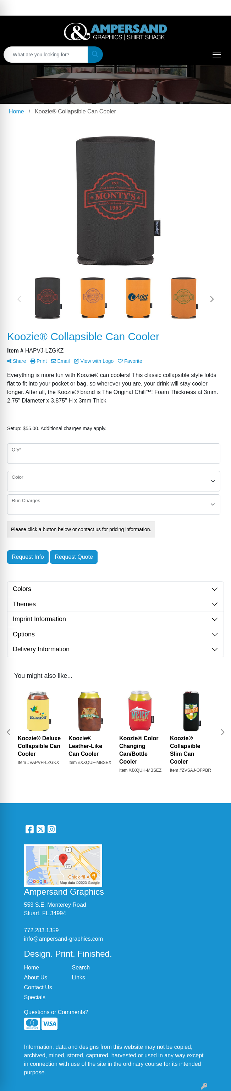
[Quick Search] (46, 54)
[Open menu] (217, 54)
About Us (36, 977)
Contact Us (38, 987)
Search (81, 968)
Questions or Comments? (56, 1012)
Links (78, 977)
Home (31, 968)
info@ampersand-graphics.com (63, 939)
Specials (34, 997)
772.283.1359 (41, 930)
